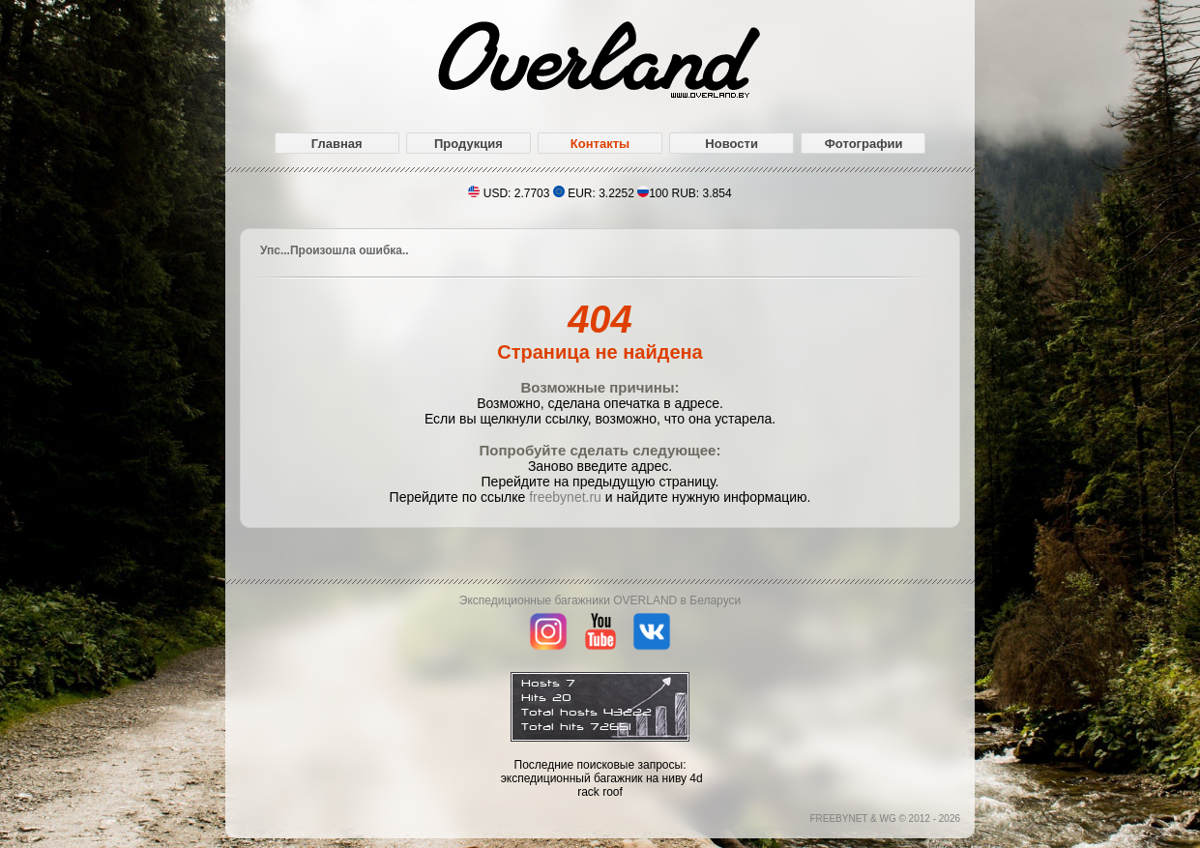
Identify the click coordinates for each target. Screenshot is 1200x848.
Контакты (600, 143)
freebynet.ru (565, 497)
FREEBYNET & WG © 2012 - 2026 (884, 818)
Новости (731, 143)
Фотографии (864, 143)
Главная (337, 143)
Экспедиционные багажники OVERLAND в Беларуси (600, 600)
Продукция (468, 143)
